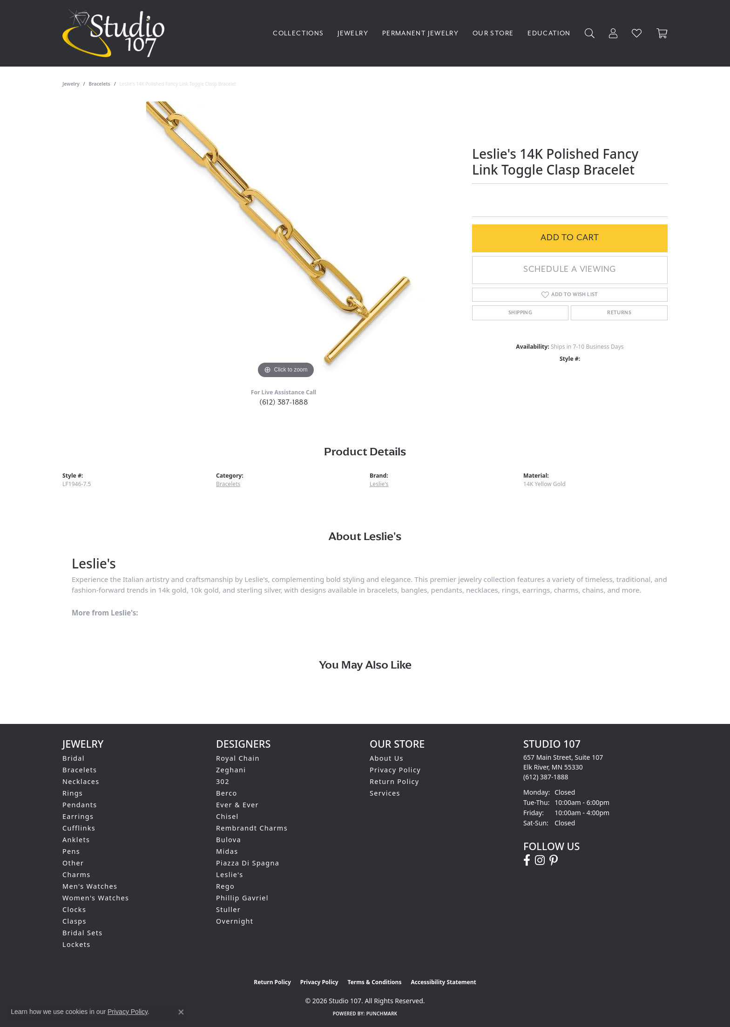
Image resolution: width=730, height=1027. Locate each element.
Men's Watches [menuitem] (89, 886)
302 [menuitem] (223, 781)
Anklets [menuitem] (76, 839)
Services (385, 793)
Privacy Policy (395, 769)
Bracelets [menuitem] (79, 769)
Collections (298, 33)
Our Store (493, 33)
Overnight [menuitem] (234, 921)
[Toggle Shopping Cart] (662, 33)
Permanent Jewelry (420, 33)
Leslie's (379, 484)
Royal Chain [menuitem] (238, 758)
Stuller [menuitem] (228, 909)
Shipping (520, 313)
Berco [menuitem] (226, 793)
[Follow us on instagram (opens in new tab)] (540, 860)
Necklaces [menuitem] (81, 781)
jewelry (71, 84)
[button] (590, 33)
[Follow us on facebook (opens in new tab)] (526, 860)
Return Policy (394, 781)
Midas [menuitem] (227, 851)
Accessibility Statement (443, 982)
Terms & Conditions (375, 982)
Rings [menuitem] (72, 793)
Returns (619, 313)
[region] (286, 241)
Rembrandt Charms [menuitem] (252, 828)
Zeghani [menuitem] (231, 769)
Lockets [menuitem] (76, 944)
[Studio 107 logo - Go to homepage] (116, 33)
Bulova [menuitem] (228, 839)
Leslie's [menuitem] (229, 874)
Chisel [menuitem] (227, 816)
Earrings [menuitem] (78, 816)
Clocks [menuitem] (74, 909)
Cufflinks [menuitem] (78, 828)
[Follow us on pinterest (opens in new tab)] (553, 860)
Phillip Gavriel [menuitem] (242, 897)
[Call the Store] (545, 776)
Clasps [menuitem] (74, 921)
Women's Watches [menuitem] (95, 897)
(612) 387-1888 (283, 402)
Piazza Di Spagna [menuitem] (247, 862)
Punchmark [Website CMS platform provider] (382, 1013)
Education (548, 33)
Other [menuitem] (73, 862)
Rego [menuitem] (225, 886)
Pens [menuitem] (71, 851)
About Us (387, 758)
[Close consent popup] (181, 1012)
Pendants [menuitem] (79, 804)
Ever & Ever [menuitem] (237, 804)
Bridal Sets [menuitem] (82, 932)
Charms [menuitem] (76, 874)
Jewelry (353, 33)
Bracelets (99, 84)
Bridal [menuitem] (73, 758)
